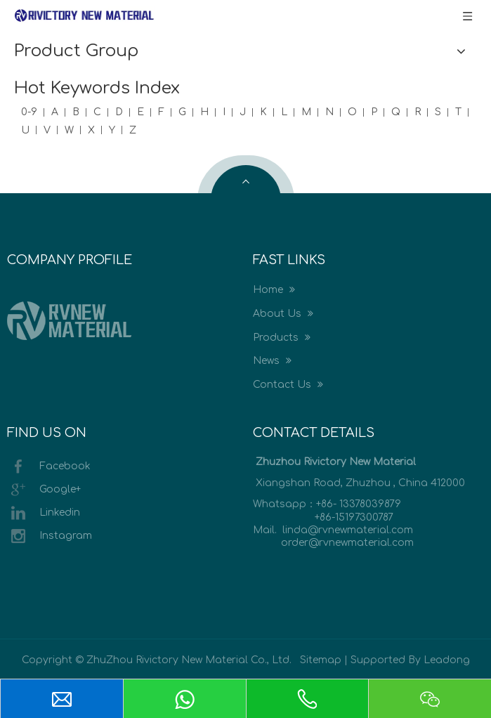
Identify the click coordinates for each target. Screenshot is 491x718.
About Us (283, 313)
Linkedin (43, 513)
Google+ (44, 489)
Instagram (49, 536)
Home (274, 290)
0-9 (29, 112)
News (272, 360)
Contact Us (288, 384)
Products (281, 337)
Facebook (49, 466)
